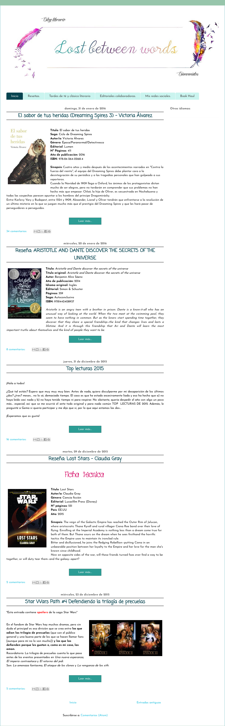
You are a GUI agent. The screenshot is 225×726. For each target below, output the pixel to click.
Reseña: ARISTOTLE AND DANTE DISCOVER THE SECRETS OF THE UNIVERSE (85, 254)
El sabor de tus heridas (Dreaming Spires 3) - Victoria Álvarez (85, 115)
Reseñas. (34, 96)
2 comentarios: (16, 582)
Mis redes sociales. (158, 96)
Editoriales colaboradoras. (118, 96)
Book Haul (187, 96)
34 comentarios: (17, 231)
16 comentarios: (16, 439)
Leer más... (85, 221)
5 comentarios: (16, 688)
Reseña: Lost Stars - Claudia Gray (85, 459)
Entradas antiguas (149, 702)
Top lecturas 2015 (85, 368)
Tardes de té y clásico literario (69, 96)
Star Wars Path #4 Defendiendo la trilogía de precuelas (85, 601)
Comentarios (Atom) (94, 715)
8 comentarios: (16, 349)
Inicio (14, 96)
